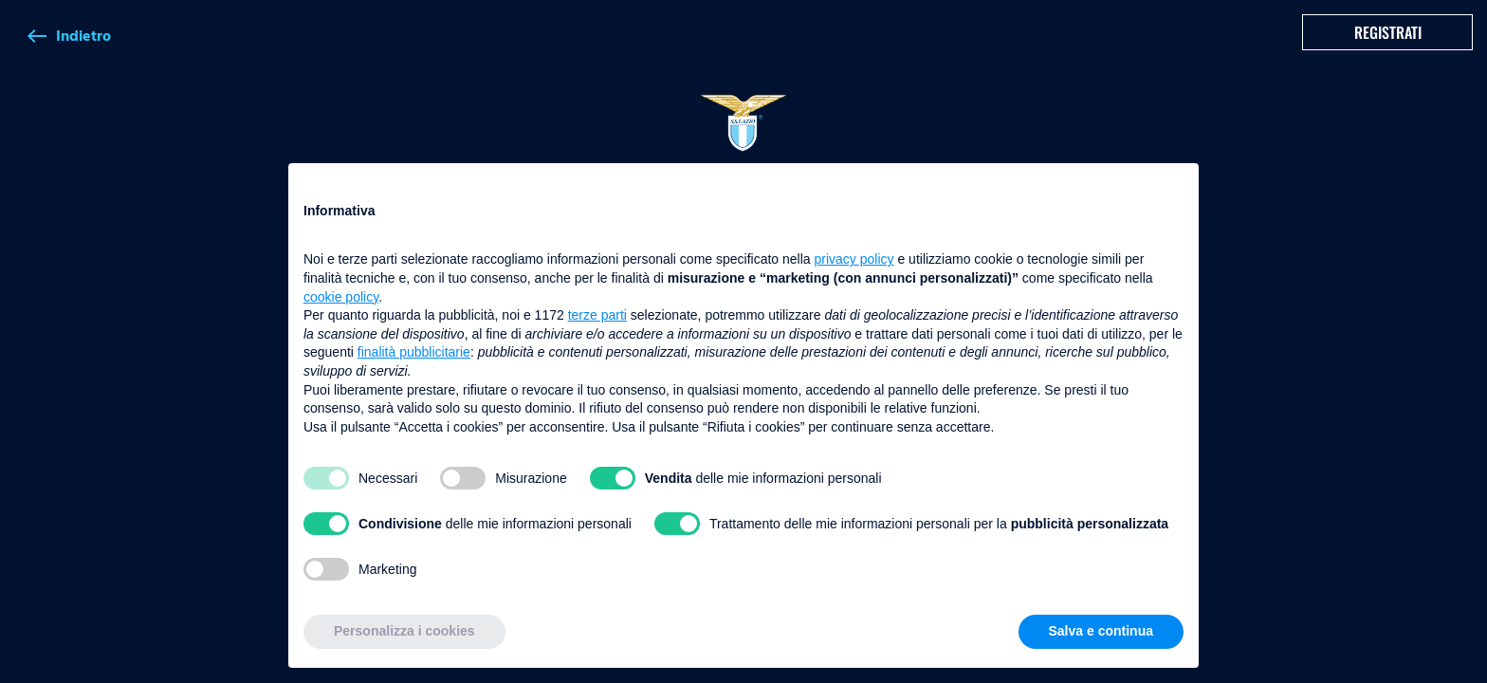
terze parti (597, 315)
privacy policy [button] (854, 259)
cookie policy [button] (340, 297)
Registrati (1388, 32)
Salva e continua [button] (1101, 630)
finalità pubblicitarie (414, 352)
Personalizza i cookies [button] (404, 630)
